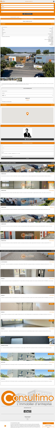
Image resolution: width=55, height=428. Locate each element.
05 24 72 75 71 (28, 1)
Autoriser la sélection (48, 420)
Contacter (27, 139)
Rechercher (27, 13)
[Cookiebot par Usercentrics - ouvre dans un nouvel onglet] (5, 426)
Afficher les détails (44, 426)
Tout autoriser (48, 418)
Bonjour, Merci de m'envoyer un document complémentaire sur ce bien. (27, 153)
